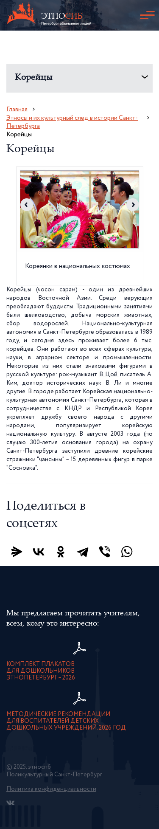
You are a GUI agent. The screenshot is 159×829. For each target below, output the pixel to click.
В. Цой (108, 375)
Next (132, 204)
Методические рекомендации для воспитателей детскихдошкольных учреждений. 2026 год (66, 721)
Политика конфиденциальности (51, 789)
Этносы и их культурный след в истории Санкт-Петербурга (72, 122)
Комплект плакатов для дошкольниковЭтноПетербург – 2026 (40, 671)
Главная (17, 109)
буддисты (59, 307)
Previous (26, 204)
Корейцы (34, 77)
